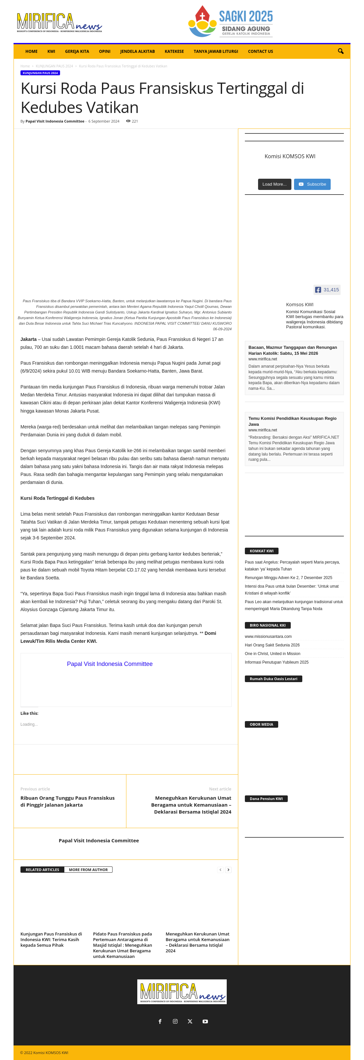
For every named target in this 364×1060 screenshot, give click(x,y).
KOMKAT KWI (262, 550)
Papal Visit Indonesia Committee (54, 121)
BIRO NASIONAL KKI (268, 625)
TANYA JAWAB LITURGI (216, 51)
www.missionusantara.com (268, 636)
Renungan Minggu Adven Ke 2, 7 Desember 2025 (288, 577)
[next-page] (228, 869)
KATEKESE (174, 51)
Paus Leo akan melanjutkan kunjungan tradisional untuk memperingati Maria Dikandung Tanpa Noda (294, 605)
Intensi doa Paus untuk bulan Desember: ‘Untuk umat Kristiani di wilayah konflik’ (292, 590)
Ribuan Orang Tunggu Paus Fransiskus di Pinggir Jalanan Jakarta (67, 801)
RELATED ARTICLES (42, 869)
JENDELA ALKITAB (137, 51)
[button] (340, 51)
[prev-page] (220, 869)
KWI (51, 51)
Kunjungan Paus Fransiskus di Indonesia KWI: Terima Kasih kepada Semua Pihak (51, 939)
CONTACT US (260, 51)
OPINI (105, 51)
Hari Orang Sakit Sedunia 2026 (272, 645)
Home (25, 66)
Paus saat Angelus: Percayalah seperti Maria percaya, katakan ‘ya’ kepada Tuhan (292, 565)
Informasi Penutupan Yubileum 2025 (277, 662)
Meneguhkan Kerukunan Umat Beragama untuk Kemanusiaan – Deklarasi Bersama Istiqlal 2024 (191, 804)
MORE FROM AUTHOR (88, 869)
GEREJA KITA (77, 51)
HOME (31, 51)
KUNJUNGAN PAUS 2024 (54, 66)
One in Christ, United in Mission (272, 653)
